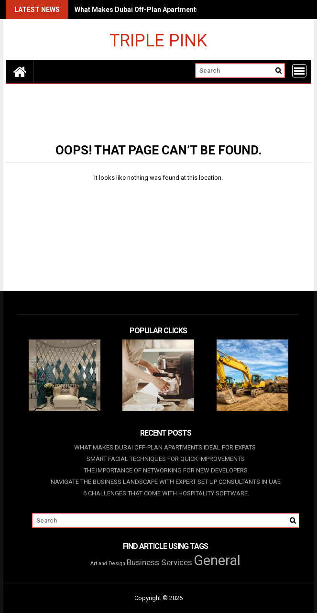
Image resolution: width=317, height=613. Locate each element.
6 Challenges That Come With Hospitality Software (165, 493)
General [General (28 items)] (217, 560)
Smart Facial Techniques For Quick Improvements (166, 458)
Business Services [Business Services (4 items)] (159, 562)
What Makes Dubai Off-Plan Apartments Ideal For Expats (164, 9)
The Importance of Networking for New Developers (166, 470)
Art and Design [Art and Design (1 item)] (107, 563)
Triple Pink (158, 40)
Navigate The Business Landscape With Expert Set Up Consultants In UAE (166, 481)
